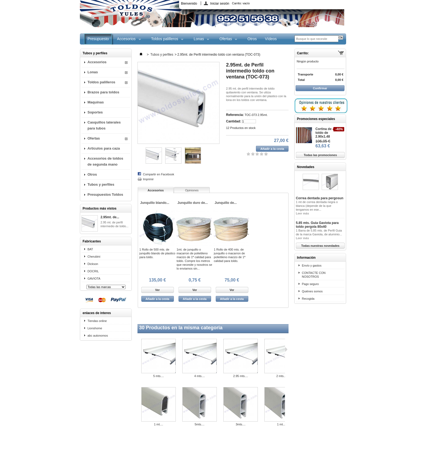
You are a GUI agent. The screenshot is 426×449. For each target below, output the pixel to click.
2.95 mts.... (240, 376)
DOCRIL (93, 271)
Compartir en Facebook (158, 174)
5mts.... (199, 424)
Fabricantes (92, 241)
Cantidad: (233, 121)
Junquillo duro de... (192, 203)
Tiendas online (97, 320)
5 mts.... (158, 376)
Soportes (95, 112)
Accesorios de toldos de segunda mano (105, 161)
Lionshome (94, 328)
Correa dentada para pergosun (319, 198)
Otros (252, 39)
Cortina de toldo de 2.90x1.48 (323, 132)
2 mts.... (281, 376)
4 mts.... (199, 376)
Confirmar (320, 88)
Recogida (308, 298)
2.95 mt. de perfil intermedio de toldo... (115, 224)
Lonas (199, 41)
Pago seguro (310, 284)
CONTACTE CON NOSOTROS (313, 274)
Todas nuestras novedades (320, 245)
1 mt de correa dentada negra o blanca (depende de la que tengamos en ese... (317, 205)
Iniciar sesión (219, 3)
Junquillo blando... (154, 203)
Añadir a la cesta (157, 299)
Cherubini (93, 256)
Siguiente (286, 349)
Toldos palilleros (165, 41)
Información (306, 258)
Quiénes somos (312, 291)
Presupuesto (98, 39)
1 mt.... (158, 424)
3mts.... (240, 424)
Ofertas (226, 41)
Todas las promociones (320, 155)
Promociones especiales (316, 119)
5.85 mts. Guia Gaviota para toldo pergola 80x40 (317, 225)
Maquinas (95, 102)
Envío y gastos (311, 265)
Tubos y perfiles (100, 184)
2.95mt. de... (110, 217)
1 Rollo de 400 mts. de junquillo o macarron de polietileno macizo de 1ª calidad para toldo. (229, 255)
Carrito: (241, 3)
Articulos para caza (103, 148)
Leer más (302, 213)
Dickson (92, 263)
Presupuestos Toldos (105, 194)
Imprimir (148, 179)
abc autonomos (97, 335)
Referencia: (235, 115)
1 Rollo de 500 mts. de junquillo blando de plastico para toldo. (157, 253)
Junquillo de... (226, 203)
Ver (157, 290)
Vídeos (271, 39)
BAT (90, 249)
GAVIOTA (93, 278)
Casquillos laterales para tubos (104, 125)
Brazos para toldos (103, 92)
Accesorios (127, 41)
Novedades (305, 167)
